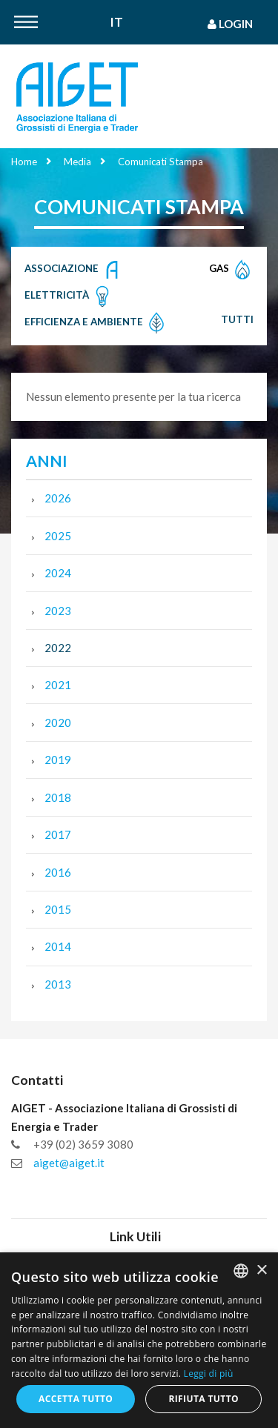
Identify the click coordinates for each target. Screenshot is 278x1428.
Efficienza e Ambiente (96, 323)
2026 (57, 498)
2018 (57, 797)
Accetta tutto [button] (76, 1398)
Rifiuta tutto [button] (203, 1398)
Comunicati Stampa (160, 161)
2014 (57, 946)
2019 (57, 759)
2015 (57, 909)
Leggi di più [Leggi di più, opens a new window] (209, 1373)
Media (77, 161)
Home (24, 161)
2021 (57, 684)
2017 (57, 834)
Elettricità (68, 296)
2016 (57, 872)
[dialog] (139, 1340)
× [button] (261, 1270)
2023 (57, 610)
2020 (57, 722)
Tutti (237, 319)
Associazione (73, 270)
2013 (57, 984)
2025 (57, 535)
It (116, 23)
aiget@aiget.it (69, 1162)
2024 (57, 572)
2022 (57, 647)
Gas (231, 270)
